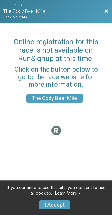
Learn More (66, 193)
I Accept (55, 205)
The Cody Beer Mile (54, 98)
